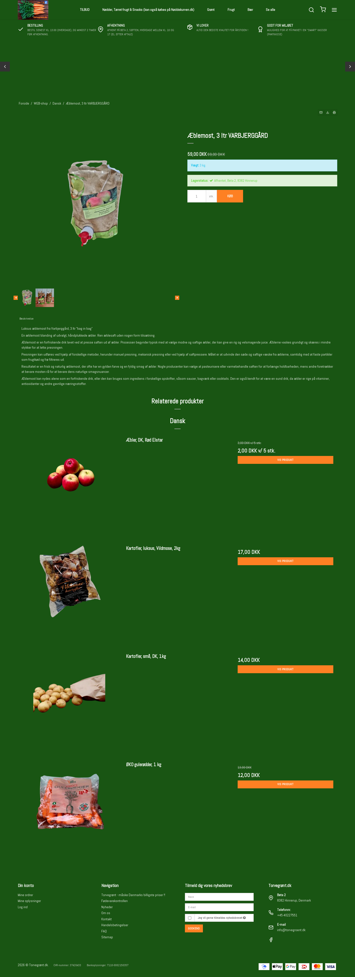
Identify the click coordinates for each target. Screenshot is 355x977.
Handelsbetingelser (114, 925)
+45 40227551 (287, 915)
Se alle (270, 9)
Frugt (231, 9)
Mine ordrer (25, 895)
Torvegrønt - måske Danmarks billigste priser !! (133, 895)
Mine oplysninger (29, 901)
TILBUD (84, 9)
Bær (250, 9)
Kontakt (106, 919)
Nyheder (107, 907)
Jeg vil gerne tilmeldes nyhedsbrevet (222, 918)
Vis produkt (285, 460)
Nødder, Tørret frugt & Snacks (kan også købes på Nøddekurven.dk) (148, 9)
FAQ (104, 931)
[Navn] (219, 896)
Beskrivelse (26, 319)
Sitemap (107, 937)
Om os (105, 913)
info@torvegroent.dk (291, 930)
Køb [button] (230, 196)
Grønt (210, 9)
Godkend (194, 928)
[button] (321, 112)
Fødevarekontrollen (114, 901)
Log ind (23, 907)
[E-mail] (219, 907)
